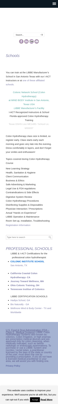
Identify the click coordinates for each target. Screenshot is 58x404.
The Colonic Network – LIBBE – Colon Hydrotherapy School (29, 20)
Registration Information (18, 225)
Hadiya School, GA (20, 300)
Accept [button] (35, 400)
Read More (46, 399)
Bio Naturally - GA (20, 304)
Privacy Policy (13, 365)
